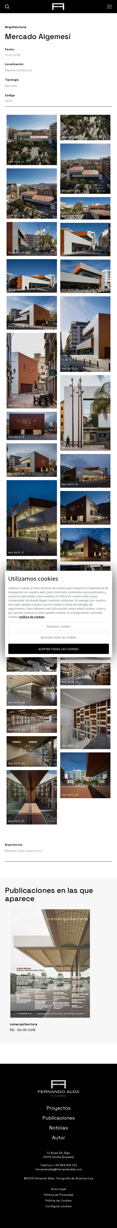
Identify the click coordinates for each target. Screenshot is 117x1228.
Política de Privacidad (58, 1195)
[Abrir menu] (109, 6)
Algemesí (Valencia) (18, 70)
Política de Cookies (58, 1200)
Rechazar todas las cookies (58, 637)
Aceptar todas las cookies (58, 649)
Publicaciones (58, 1118)
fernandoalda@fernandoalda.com (58, 1169)
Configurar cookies (58, 1206)
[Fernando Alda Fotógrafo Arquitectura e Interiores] (58, 1088)
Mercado (11, 86)
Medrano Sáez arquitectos (23, 851)
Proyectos (59, 1108)
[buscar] (7, 7)
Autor (58, 1137)
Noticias (58, 1128)
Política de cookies (31, 617)
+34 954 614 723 (65, 1165)
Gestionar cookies (58, 626)
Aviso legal (58, 1189)
